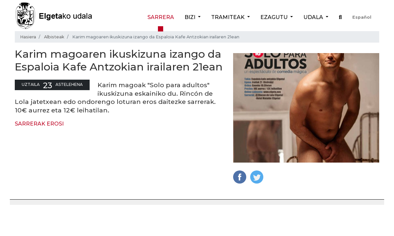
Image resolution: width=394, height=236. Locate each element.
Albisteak (54, 36)
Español (361, 17)
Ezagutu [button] (274, 17)
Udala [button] (313, 17)
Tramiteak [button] (228, 17)
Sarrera (160, 17)
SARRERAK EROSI (39, 124)
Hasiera (28, 36)
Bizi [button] (191, 17)
